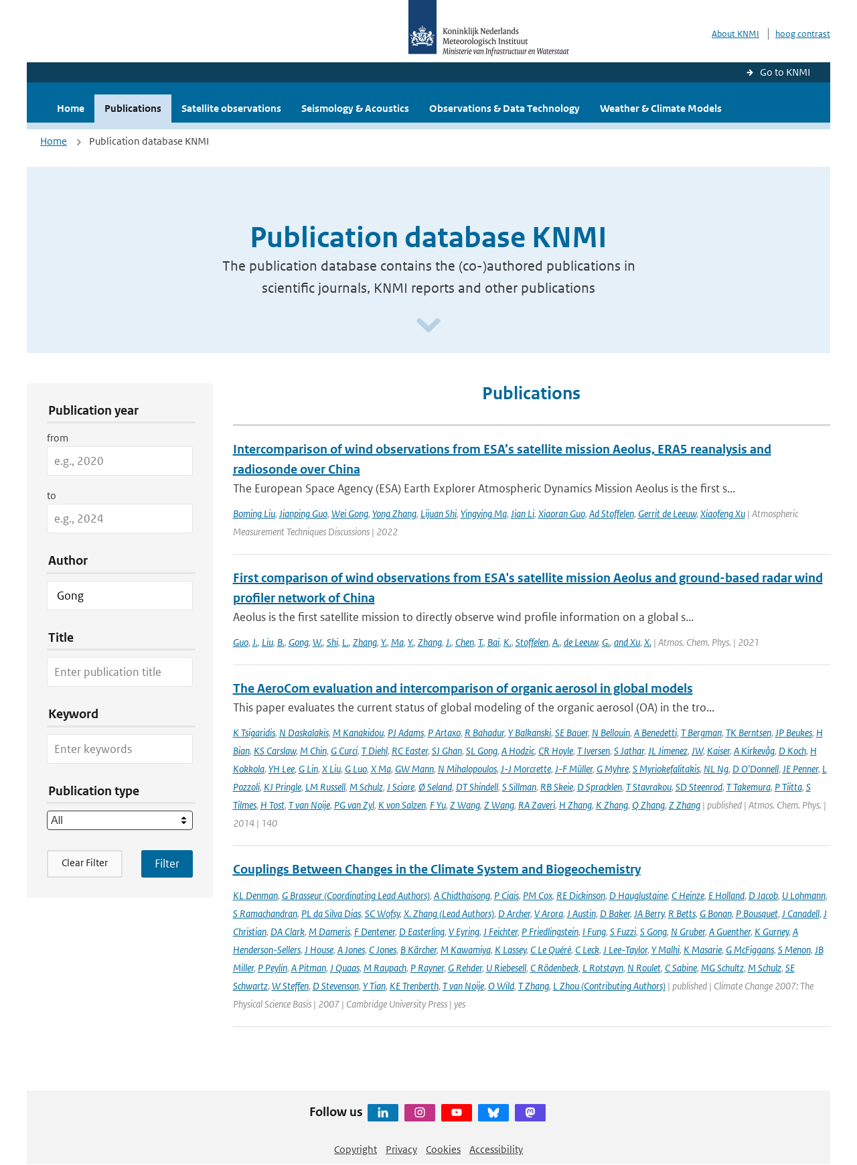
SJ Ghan (447, 750)
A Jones (351, 949)
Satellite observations (231, 108)
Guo (240, 642)
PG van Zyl (354, 805)
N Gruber (688, 931)
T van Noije (309, 805)
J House (319, 949)
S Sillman (519, 786)
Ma (397, 642)
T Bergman (701, 732)
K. (507, 642)
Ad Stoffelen (611, 513)
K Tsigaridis (254, 732)
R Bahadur (484, 732)
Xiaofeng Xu (722, 513)
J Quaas (345, 967)
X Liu (331, 768)
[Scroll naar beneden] (428, 326)
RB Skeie (556, 786)
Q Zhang (648, 805)
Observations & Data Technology (504, 108)
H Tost (272, 805)
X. (647, 642)
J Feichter (500, 931)
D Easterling (422, 931)
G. (606, 642)
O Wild (501, 985)
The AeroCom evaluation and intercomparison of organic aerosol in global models (463, 688)
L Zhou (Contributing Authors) (609, 985)
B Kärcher (418, 949)
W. (318, 642)
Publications (132, 108)
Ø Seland (435, 786)
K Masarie (703, 949)
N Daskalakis (304, 732)
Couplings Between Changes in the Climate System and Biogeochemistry (437, 869)
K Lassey (510, 949)
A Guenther (730, 931)
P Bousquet (757, 913)
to (51, 495)
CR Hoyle (555, 750)
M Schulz (366, 786)
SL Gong (481, 750)
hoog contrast (802, 34)
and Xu (627, 642)
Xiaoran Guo (561, 513)
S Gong (653, 931)
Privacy (401, 1149)
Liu (267, 642)
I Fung (594, 931)
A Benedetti (655, 732)
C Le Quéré (550, 949)
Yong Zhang (394, 513)
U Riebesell (506, 967)
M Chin (313, 750)
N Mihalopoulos (467, 768)
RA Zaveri (536, 805)
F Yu (438, 805)
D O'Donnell (755, 768)
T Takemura (748, 786)
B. (281, 642)
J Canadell (801, 913)
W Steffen (290, 985)
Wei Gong (349, 513)
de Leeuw (581, 642)
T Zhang (533, 985)
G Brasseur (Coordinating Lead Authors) (356, 895)
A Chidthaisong (462, 895)
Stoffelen (532, 642)
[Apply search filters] (167, 863)
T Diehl (375, 750)
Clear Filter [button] (85, 862)
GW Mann (414, 768)
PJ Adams (406, 732)
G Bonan (716, 913)
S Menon (794, 949)
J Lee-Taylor (625, 949)
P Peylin (272, 967)
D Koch (792, 750)
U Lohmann (804, 895)
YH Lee (281, 768)
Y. (384, 642)
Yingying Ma (484, 513)
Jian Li (522, 513)
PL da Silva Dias (331, 913)
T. (480, 642)
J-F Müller (574, 768)
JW (697, 750)
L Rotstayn (602, 967)
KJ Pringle (282, 786)
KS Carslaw (275, 750)
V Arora (548, 913)
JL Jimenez (668, 750)
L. (345, 642)
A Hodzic (517, 750)
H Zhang (575, 805)
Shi (332, 642)
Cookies (443, 1149)
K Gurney (772, 931)
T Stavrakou (649, 786)
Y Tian (374, 985)
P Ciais (506, 895)
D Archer (514, 913)
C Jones (382, 949)
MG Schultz (722, 967)
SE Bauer (571, 732)
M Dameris (329, 931)
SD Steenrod (699, 786)
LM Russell (325, 786)
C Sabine (681, 967)
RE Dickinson (580, 895)
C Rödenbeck (554, 967)
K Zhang (612, 805)
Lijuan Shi (438, 513)
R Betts (682, 913)
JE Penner (800, 768)
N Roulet (644, 967)
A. (556, 642)
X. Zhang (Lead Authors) (449, 913)
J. (255, 642)
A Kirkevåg (754, 750)
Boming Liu (254, 513)
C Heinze (688, 895)
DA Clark (287, 931)
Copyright (355, 1149)
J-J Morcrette (526, 768)
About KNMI (735, 34)
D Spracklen (599, 786)
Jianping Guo (303, 513)
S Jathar (629, 750)
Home (70, 108)
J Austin (581, 913)
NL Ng (716, 768)
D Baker (615, 913)
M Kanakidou (358, 732)
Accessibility (496, 1149)
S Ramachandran (265, 913)
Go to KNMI (785, 72)
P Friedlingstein (550, 931)
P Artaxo (444, 732)
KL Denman (255, 895)
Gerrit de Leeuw (667, 513)
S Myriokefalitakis (666, 768)
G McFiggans (750, 949)
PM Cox (537, 895)
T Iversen (593, 750)
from (57, 437)
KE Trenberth (414, 985)
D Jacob (763, 895)
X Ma (381, 768)
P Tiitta (788, 786)
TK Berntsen (748, 732)
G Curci (344, 750)
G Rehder (465, 967)
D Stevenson (336, 985)
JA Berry (649, 913)
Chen (464, 642)
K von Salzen (402, 805)
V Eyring (464, 931)
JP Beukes (793, 732)
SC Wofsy (382, 913)
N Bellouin (611, 732)
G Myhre (613, 768)
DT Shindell (477, 786)
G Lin (308, 768)
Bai (493, 642)
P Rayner (427, 967)
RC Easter (410, 750)
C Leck (587, 949)
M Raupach (385, 967)
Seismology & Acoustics (355, 108)
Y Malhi (665, 949)
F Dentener (374, 931)
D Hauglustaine (638, 895)
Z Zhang (684, 805)
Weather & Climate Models (661, 108)
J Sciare (400, 786)
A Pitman (308, 967)
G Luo (356, 768)
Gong (299, 642)
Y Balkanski (529, 732)
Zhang (365, 642)
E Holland (726, 895)
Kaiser (718, 750)
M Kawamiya (466, 949)
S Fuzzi (623, 931)
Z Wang (465, 805)
